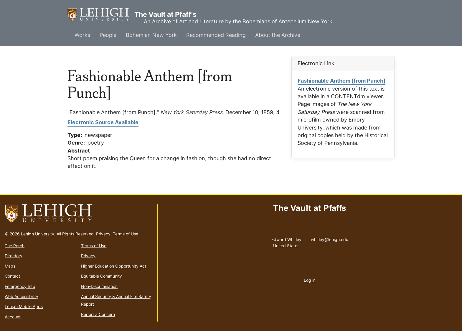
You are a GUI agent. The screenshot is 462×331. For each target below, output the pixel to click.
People (108, 35)
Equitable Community (101, 276)
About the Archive (277, 35)
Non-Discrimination (99, 286)
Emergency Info (20, 286)
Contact (12, 276)
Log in (310, 280)
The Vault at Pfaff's (100, 14)
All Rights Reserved (75, 234)
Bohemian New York (151, 35)
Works (82, 35)
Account (13, 316)
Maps (10, 266)
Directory (13, 255)
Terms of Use (125, 234)
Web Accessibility (21, 296)
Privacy (103, 234)
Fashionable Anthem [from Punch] (341, 80)
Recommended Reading (216, 35)
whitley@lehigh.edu (329, 238)
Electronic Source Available (102, 122)
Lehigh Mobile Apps (24, 306)
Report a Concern (98, 314)
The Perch (14, 245)
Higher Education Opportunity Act (113, 266)
